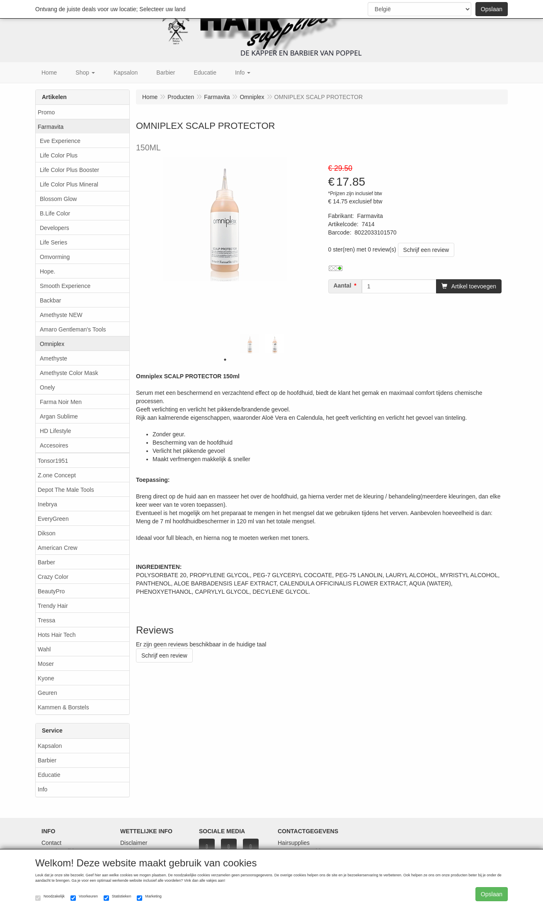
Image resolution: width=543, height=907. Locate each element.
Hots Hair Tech (57, 634)
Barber (46, 562)
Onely (47, 387)
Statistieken (117, 897)
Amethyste (53, 358)
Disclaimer (133, 842)
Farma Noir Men (61, 402)
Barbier (47, 760)
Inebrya (47, 504)
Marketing (149, 897)
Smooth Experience (65, 286)
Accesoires (54, 445)
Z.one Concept (57, 475)
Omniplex (52, 344)
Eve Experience (60, 141)
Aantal (342, 285)
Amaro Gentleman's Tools (73, 329)
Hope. (47, 271)
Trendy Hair (53, 605)
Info (42, 789)
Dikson (47, 533)
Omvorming (55, 257)
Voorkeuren (84, 897)
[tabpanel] (249, 343)
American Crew (58, 547)
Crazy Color (53, 576)
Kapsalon (50, 746)
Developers (54, 228)
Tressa (46, 620)
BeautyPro (51, 591)
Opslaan (491, 9)
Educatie (49, 775)
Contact (51, 842)
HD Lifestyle (55, 431)
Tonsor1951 (53, 460)
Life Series (53, 242)
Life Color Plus (59, 155)
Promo (46, 112)
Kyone (46, 678)
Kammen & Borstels (63, 707)
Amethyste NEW (61, 315)
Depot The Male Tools (66, 489)
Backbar (50, 300)
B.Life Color (55, 213)
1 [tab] (225, 360)
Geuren (47, 692)
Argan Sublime (59, 416)
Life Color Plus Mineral (69, 184)
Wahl (44, 649)
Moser (46, 663)
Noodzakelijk (50, 897)
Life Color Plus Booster (69, 170)
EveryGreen (53, 518)
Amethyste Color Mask (69, 373)
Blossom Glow (58, 199)
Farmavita (50, 126)
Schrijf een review (426, 250)
